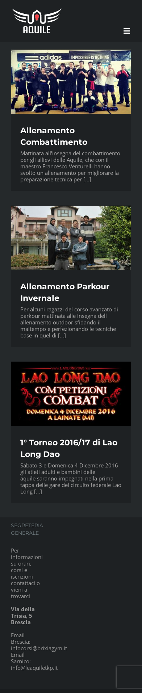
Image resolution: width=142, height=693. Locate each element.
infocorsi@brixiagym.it (39, 648)
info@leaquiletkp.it (34, 667)
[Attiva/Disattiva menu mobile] (127, 31)
